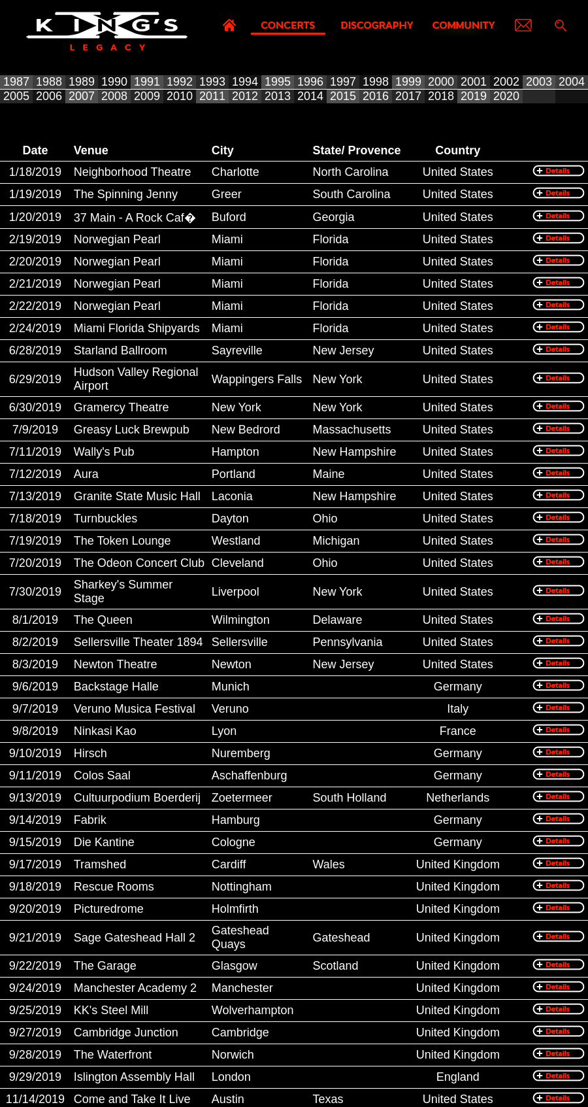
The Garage (105, 965)
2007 (82, 96)
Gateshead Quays (240, 937)
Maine (328, 474)
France (458, 731)
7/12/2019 (35, 474)
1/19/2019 (35, 194)
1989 (82, 81)
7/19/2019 (35, 540)
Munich (231, 686)
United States (458, 172)
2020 (506, 96)
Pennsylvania (347, 642)
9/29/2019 (35, 1076)
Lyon (224, 731)
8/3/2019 (35, 664)
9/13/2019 (35, 797)
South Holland (349, 797)
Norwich (233, 1054)
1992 (180, 81)
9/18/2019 (35, 886)
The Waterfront (113, 1054)
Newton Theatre (115, 664)
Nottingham (242, 886)
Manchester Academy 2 (135, 988)
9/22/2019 (35, 965)
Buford (229, 217)
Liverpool (235, 591)
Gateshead (341, 937)
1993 (212, 81)
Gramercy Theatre (121, 407)
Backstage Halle (116, 686)
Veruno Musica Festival (134, 708)
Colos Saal (102, 775)
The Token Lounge (122, 540)
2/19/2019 (35, 239)
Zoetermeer (242, 797)
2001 (474, 81)
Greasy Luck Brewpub (131, 429)
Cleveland (238, 563)
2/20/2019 (35, 261)
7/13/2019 (35, 496)
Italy (457, 708)
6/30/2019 (35, 407)
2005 (16, 96)
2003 (539, 81)
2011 (212, 96)
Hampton (235, 451)
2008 (114, 96)
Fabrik (90, 819)
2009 (147, 96)
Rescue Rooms (114, 886)
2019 (474, 96)
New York (337, 379)
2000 (441, 81)
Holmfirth (235, 908)
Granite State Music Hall (137, 496)
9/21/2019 (35, 937)
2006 (49, 96)
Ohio (324, 518)
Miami (227, 239)
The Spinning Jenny (126, 194)
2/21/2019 (35, 283)
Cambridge (240, 1032)
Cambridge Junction (126, 1032)
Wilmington (241, 619)
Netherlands (457, 797)
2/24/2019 (35, 328)
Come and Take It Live (132, 1099)
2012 (245, 96)
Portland (233, 474)
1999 (408, 81)
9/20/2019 (35, 908)
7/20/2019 (35, 563)
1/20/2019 (35, 217)
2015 (343, 96)
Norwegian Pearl (117, 239)
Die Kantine (104, 842)
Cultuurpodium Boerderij (137, 797)
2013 (278, 96)
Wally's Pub (104, 451)
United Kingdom (458, 864)
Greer (227, 194)
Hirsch (90, 753)
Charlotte (235, 172)
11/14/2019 (35, 1099)
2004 (572, 81)
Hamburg (236, 819)
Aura (86, 474)
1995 (278, 81)
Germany (458, 686)
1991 (147, 81)
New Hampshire (354, 451)
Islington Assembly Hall (134, 1076)
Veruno (230, 708)
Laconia (232, 496)
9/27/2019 (35, 1032)
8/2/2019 (35, 642)
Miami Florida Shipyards (137, 328)
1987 (16, 81)
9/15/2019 (35, 842)
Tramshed (100, 864)
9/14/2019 (35, 819)
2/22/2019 (35, 306)
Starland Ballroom (120, 350)
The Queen (103, 619)
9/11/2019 (35, 775)
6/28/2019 (35, 350)
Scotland (335, 965)
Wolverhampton (253, 1010)
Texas (327, 1099)
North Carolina (350, 172)
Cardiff (229, 864)
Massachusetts (351, 429)
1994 (245, 81)
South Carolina (351, 194)
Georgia (333, 217)
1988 (49, 81)
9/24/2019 (35, 988)
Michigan (335, 540)
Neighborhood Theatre (132, 172)
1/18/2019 (35, 172)
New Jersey (343, 350)
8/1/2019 (35, 619)
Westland (236, 540)
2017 (408, 96)
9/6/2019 (35, 686)
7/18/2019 (35, 518)
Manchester (242, 988)
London (231, 1076)
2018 (441, 96)
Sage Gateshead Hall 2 (134, 937)
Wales (328, 864)
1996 (310, 81)
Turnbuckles (105, 518)
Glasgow (234, 965)
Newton (232, 664)
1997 (343, 81)
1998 (376, 81)
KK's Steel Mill (111, 1010)
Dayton (230, 518)
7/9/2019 (35, 429)
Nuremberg (241, 753)
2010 (180, 96)
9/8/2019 (35, 731)
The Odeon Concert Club (139, 563)
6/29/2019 (35, 379)
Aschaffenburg (249, 775)
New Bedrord (246, 429)
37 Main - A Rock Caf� (135, 217)
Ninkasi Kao (105, 731)
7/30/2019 (35, 591)
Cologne (233, 842)
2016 (376, 96)
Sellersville (240, 642)
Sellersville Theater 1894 (138, 642)
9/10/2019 (35, 753)
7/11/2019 (35, 451)
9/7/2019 (35, 708)
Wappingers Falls (257, 379)
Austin (228, 1099)
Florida (330, 239)
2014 (310, 96)
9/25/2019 (35, 1010)
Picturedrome (109, 908)
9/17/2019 (35, 864)
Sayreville (237, 350)
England (458, 1076)
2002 (506, 81)
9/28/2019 (35, 1054)
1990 (114, 81)
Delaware (337, 619)
